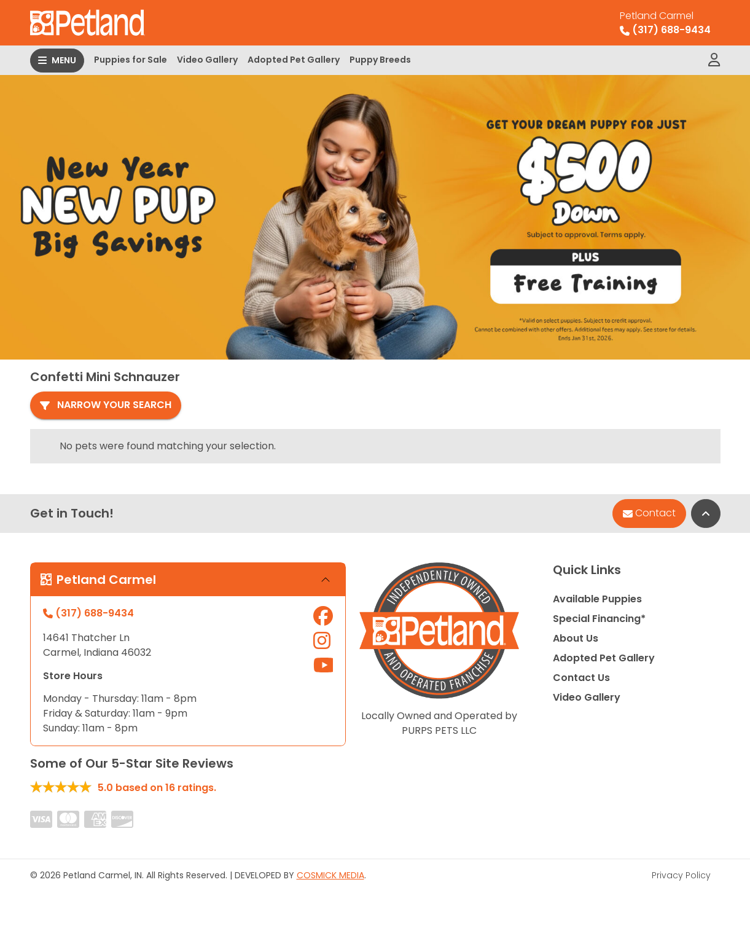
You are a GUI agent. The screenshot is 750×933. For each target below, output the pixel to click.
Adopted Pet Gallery (294, 59)
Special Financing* (599, 615)
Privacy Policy (681, 872)
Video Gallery (207, 59)
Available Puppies (597, 596)
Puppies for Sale (130, 59)
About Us (575, 635)
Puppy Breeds (380, 59)
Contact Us (581, 674)
